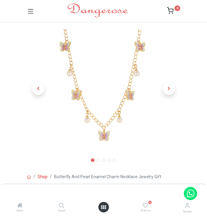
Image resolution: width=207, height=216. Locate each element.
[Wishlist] (145, 205)
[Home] (20, 205)
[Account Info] (187, 205)
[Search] (61, 205)
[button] (38, 89)
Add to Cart (125, 191)
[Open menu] (103, 207)
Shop (43, 176)
